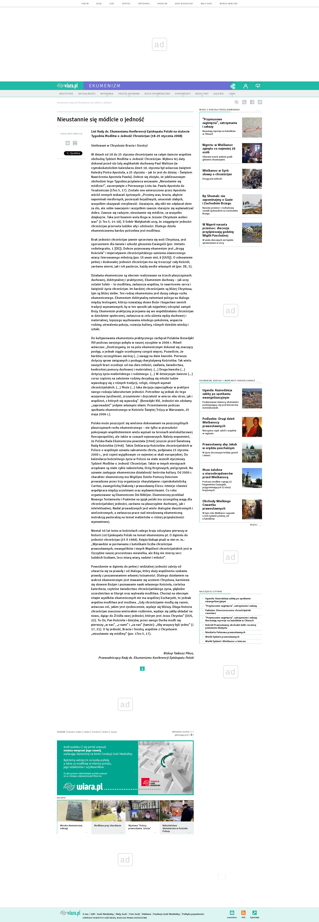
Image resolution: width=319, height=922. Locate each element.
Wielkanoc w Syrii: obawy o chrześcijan (217, 172)
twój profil (245, 85)
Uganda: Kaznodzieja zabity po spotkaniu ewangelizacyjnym (217, 393)
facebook (252, 102)
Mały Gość (206, 4)
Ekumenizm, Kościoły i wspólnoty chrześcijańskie (227, 381)
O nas (85, 914)
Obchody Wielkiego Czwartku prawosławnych (216, 504)
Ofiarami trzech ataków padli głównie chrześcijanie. (217, 158)
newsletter (232, 912)
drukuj (75, 143)
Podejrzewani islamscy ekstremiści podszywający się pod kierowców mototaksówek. (220, 405)
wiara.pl (70, 85)
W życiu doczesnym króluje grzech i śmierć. (220, 454)
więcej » (86, 830)
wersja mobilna (229, 4)
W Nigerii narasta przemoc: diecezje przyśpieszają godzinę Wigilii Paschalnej (218, 230)
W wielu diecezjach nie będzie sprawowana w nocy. (217, 241)
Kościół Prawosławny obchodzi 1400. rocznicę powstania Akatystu (230, 626)
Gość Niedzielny (184, 4)
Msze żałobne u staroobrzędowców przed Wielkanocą (217, 473)
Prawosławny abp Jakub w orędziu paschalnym (219, 446)
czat (111, 4)
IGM (93, 914)
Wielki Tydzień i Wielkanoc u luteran (225, 641)
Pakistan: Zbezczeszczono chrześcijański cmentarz (228, 612)
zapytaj (126, 4)
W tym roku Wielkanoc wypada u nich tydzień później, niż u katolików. (218, 516)
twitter (260, 102)
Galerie (61, 798)
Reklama (146, 914)
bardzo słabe (75, 732)
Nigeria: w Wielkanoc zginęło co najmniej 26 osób (218, 148)
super (114, 732)
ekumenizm (105, 86)
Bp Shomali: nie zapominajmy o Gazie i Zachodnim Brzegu (217, 199)
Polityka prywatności (193, 914)
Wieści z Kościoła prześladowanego (219, 110)
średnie (96, 732)
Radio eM (162, 4)
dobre (105, 732)
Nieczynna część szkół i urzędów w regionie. (219, 432)
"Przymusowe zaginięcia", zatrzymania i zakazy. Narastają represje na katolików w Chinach (231, 619)
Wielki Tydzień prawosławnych (222, 636)
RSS (243, 912)
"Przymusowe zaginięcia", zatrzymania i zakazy (219, 122)
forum (85, 4)
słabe (87, 732)
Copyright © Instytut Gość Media (99, 918)
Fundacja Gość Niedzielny (166, 914)
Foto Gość (134, 914)
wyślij (68, 143)
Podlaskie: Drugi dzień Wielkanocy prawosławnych (218, 422)
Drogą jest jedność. (212, 178)
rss (244, 102)
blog (99, 4)
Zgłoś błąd (254, 912)
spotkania (144, 4)
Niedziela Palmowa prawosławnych (225, 632)
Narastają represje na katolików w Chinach (219, 133)
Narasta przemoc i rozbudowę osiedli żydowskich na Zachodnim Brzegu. (220, 210)
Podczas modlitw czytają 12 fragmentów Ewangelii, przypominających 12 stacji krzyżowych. (217, 486)
